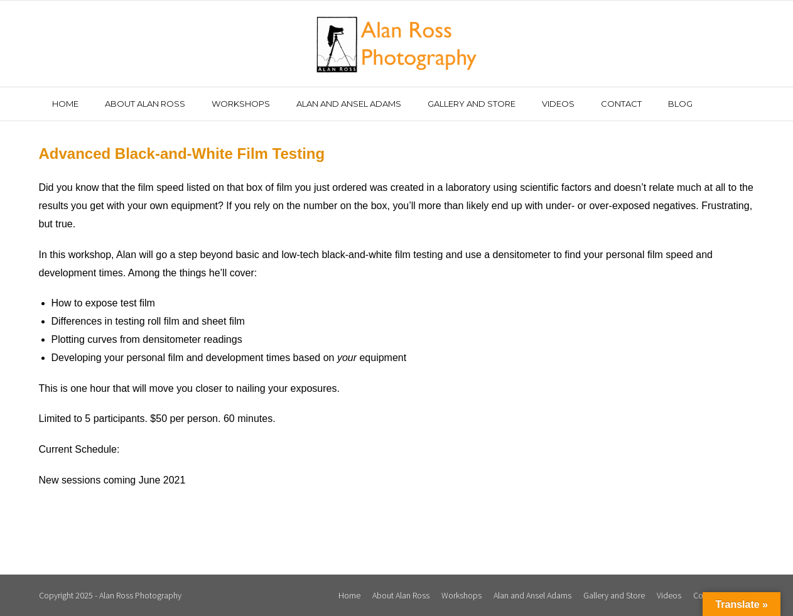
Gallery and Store (614, 595)
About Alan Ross (400, 595)
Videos (669, 595)
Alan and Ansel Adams (532, 595)
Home (349, 595)
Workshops (461, 595)
